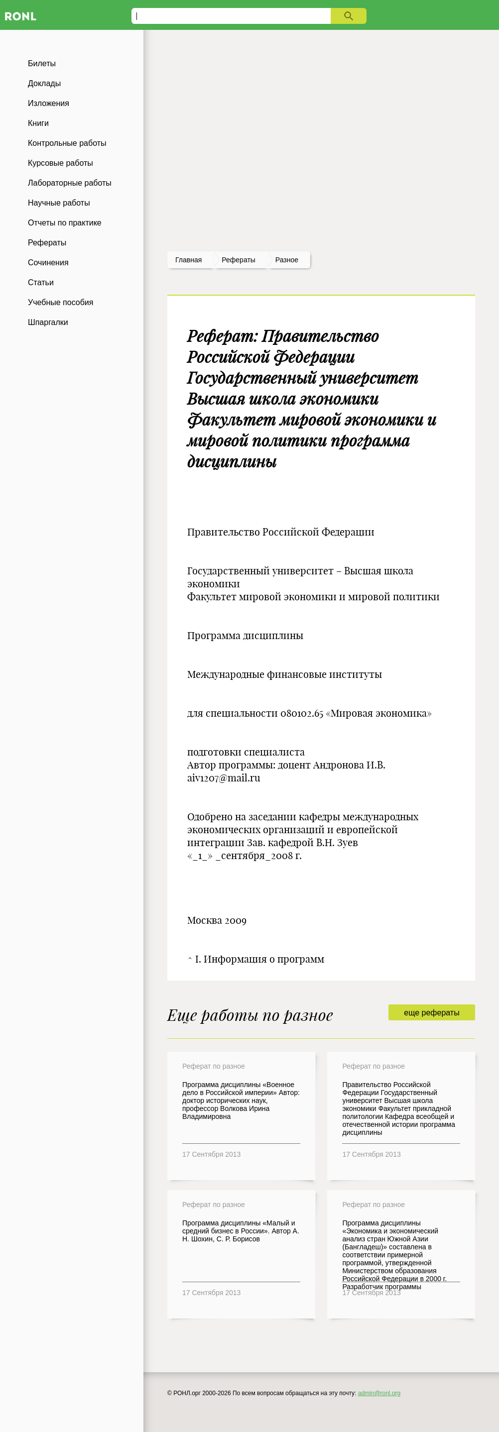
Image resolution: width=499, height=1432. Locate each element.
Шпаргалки (48, 322)
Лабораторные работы (70, 183)
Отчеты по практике (65, 223)
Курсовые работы (60, 163)
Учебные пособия (60, 302)
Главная (188, 260)
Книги (38, 123)
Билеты (42, 63)
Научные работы (59, 203)
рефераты (238, 260)
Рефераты (47, 242)
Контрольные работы (67, 143)
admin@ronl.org (379, 1393)
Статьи (41, 282)
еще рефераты (431, 1012)
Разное (286, 260)
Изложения (48, 103)
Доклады (44, 83)
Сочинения (48, 262)
